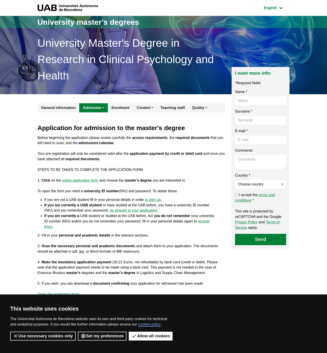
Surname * (243, 111)
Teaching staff (173, 108)
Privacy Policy (246, 222)
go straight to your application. (135, 212)
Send (260, 239)
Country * (242, 175)
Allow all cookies (150, 336)
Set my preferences (102, 336)
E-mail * (241, 131)
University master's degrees (91, 22)
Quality (198, 108)
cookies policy (149, 324)
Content (143, 108)
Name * (241, 92)
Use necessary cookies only (43, 336)
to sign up (155, 201)
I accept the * (255, 197)
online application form (80, 181)
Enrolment (120, 108)
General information (58, 108)
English (277, 7)
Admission (92, 108)
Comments (244, 150)
